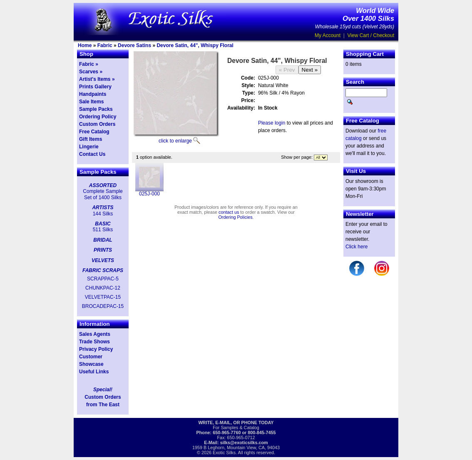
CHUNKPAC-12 (102, 288)
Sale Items (91, 102)
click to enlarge (175, 141)
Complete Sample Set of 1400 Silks (102, 194)
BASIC (102, 224)
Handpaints (92, 94)
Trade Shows (94, 342)
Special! (102, 389)
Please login (271, 123)
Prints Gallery (95, 87)
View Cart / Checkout (371, 35)
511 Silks (103, 229)
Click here (356, 247)
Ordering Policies (235, 217)
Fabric (104, 45)
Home (85, 45)
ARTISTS (102, 207)
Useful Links (94, 372)
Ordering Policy (97, 117)
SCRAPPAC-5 (103, 279)
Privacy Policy (96, 349)
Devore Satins (134, 45)
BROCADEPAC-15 (103, 306)
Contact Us (92, 154)
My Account (327, 35)
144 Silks (103, 214)
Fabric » (88, 64)
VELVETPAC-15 (103, 297)
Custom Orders (97, 124)
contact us (229, 212)
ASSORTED (103, 185)
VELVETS (103, 260)
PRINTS (103, 250)
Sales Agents (94, 334)
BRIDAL (102, 240)
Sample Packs (96, 109)
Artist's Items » (97, 79)
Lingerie (89, 147)
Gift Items (90, 139)
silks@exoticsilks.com (244, 442)
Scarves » (90, 72)
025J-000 (149, 194)
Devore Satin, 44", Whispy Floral (195, 45)
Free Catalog (94, 132)
